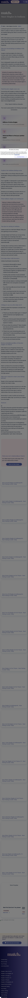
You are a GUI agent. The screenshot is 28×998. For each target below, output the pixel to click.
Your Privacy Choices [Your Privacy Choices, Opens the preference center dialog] (20, 156)
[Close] (26, 150)
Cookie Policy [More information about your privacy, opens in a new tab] (17, 154)
